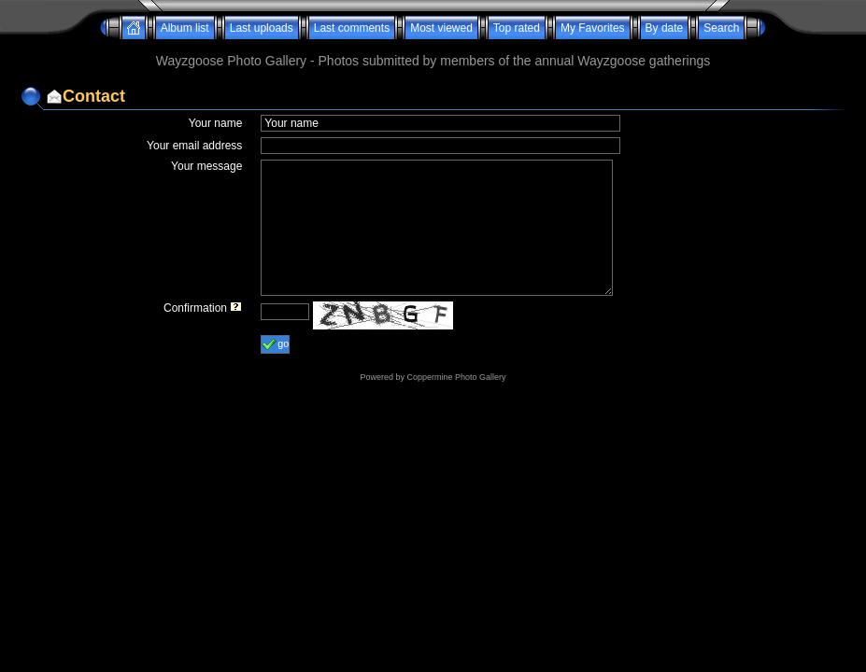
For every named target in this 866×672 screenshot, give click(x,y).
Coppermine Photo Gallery (455, 377)
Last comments (352, 28)
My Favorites (593, 28)
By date (665, 28)
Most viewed (441, 28)
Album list (185, 28)
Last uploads (261, 28)
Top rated (516, 28)
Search (721, 28)
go (275, 344)
